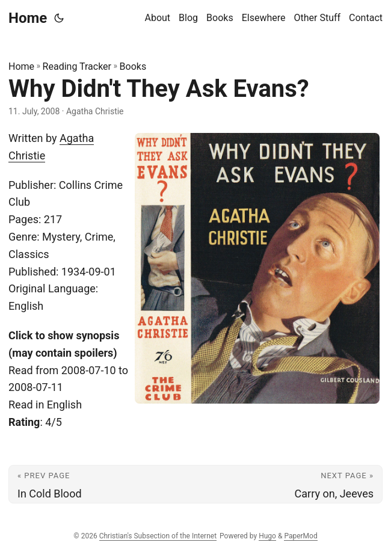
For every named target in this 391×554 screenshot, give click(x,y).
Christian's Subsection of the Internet (158, 536)
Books (133, 66)
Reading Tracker (77, 66)
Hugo (267, 536)
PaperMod (300, 536)
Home (27, 18)
